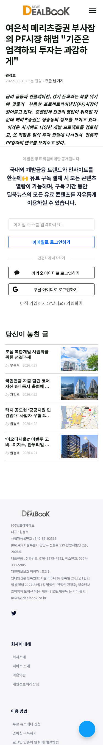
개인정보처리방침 (26, 684)
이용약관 (19, 675)
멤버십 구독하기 (25, 733)
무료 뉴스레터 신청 (27, 724)
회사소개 (19, 657)
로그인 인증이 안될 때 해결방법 (36, 742)
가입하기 (74, 303)
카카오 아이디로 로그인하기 (56, 273)
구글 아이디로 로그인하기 (56, 289)
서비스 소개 (21, 666)
